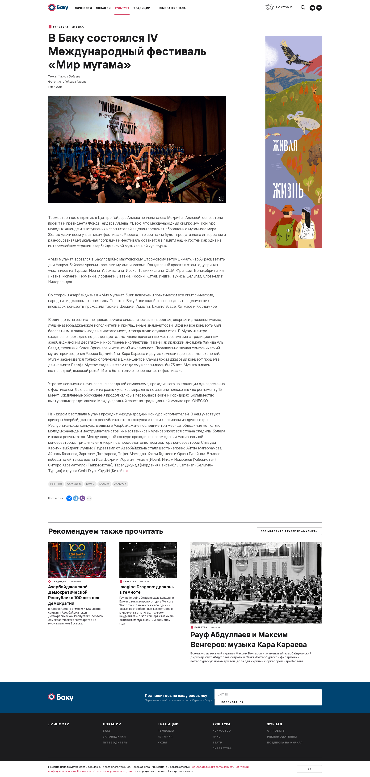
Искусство (221, 730)
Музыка (77, 26)
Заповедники (114, 736)
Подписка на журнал (285, 742)
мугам (90, 484)
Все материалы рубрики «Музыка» (289, 531)
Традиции (141, 8)
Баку (106, 730)
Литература (222, 748)
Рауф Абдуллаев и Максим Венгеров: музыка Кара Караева (248, 639)
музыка (104, 484)
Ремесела (166, 730)
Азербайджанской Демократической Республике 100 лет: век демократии (73, 595)
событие (120, 484)
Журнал (274, 724)
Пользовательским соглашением (211, 766)
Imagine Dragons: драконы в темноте (147, 589)
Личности (83, 8)
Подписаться (232, 702)
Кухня (162, 742)
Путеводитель (115, 742)
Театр (217, 742)
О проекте (276, 730)
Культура (122, 8)
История (76, 581)
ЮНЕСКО (56, 484)
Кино (216, 736)
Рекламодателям (282, 736)
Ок (309, 769)
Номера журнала (172, 8)
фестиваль (74, 484)
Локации (103, 8)
